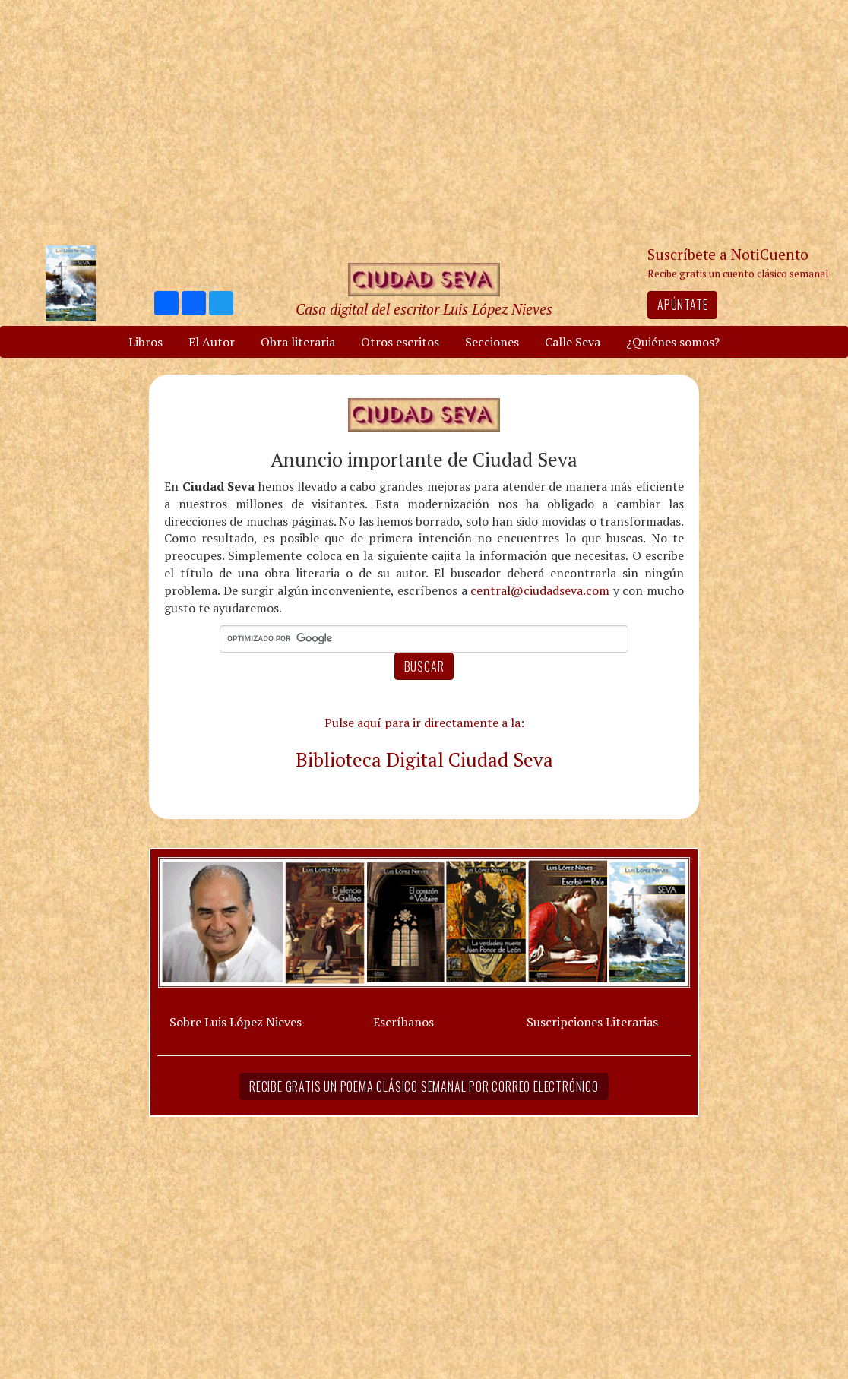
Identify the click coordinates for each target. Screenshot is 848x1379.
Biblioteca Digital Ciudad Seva (424, 759)
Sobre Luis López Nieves (235, 1022)
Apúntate (682, 305)
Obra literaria (298, 342)
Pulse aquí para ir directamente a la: (424, 722)
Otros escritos (400, 342)
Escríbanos (403, 1022)
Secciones (492, 342)
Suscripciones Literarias (592, 1022)
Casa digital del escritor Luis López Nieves (424, 308)
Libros (145, 342)
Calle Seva (572, 342)
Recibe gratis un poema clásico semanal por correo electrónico (424, 1086)
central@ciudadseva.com (539, 590)
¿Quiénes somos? (673, 342)
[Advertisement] (424, 121)
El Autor (211, 342)
